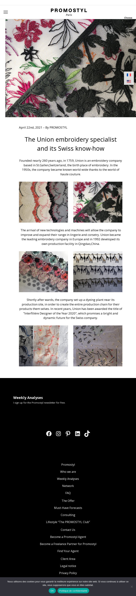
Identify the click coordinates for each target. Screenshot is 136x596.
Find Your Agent (68, 551)
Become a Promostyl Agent (68, 537)
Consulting (68, 515)
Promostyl (68, 465)
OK (52, 590)
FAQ (68, 493)
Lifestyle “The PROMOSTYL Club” (68, 522)
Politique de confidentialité (73, 590)
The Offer (68, 501)
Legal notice (68, 566)
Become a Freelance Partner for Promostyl (68, 544)
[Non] (131, 586)
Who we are (68, 472)
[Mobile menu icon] (5, 12)
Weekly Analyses (68, 479)
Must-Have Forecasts (68, 508)
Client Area (68, 559)
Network (68, 486)
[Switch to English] (129, 81)
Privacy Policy (68, 573)
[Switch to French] (129, 75)
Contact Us (68, 530)
